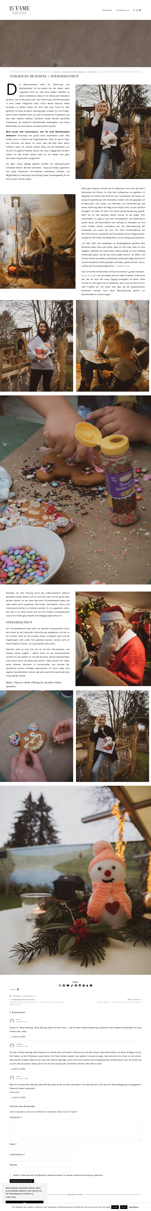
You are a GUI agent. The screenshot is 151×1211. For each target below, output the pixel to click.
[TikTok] (137, 8)
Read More (134, 1207)
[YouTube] (68, 984)
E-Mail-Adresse (17, 1153)
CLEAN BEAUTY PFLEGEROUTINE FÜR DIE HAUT (119, 999)
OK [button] (24, 1203)
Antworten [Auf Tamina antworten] (18, 1068)
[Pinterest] (64, 984)
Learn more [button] (11, 1197)
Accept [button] (115, 1207)
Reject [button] (124, 1207)
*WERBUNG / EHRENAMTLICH (23, 994)
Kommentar (16, 1115)
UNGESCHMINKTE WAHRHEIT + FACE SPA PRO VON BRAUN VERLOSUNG (43, 1000)
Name (13, 1142)
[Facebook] (76, 984)
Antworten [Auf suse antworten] (18, 1035)
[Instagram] (134, 8)
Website (13, 1163)
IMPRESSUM (107, 8)
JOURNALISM (67, 70)
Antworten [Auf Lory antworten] (18, 1096)
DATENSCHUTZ (122, 8)
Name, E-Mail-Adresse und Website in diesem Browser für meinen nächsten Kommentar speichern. (58, 1173)
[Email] (91, 984)
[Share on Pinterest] (18, 988)
